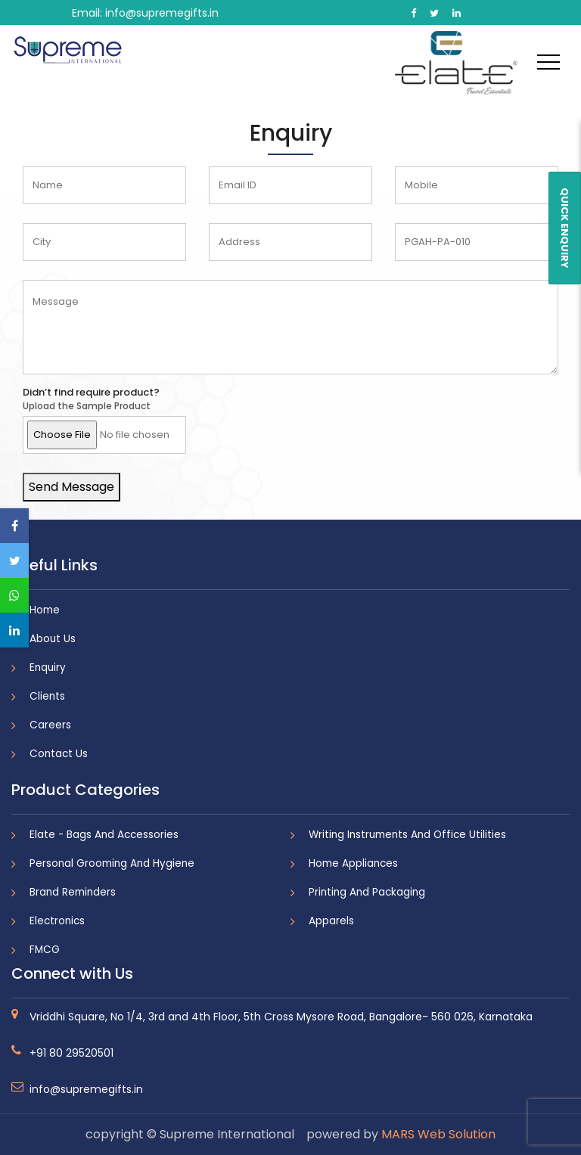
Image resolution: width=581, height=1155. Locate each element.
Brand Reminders (73, 892)
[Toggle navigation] (548, 61)
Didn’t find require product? (91, 392)
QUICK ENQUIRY (565, 228)
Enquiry (48, 667)
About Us (53, 639)
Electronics (57, 921)
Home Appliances (353, 863)
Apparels (331, 921)
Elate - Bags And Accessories (104, 834)
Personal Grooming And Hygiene (112, 863)
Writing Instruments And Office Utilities (407, 834)
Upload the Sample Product (87, 406)
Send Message (71, 486)
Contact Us (59, 754)
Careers (50, 725)
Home (45, 610)
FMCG (45, 949)
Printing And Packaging (367, 892)
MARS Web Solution (438, 1134)
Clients (47, 696)
